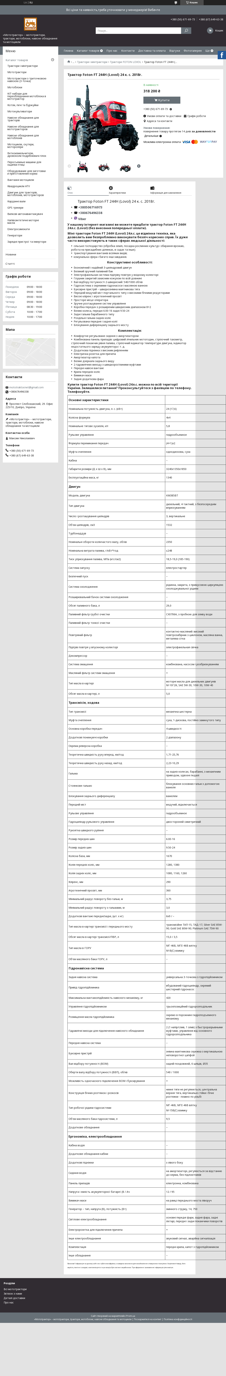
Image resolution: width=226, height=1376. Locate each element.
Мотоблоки (14, 87)
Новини (11, 254)
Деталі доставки (14, 1298)
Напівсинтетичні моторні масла (23, 222)
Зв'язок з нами (13, 1293)
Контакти (128, 50)
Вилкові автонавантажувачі (25, 214)
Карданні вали (16, 201)
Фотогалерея (193, 50)
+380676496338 (90, 213)
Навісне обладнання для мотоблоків (23, 137)
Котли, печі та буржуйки (22, 105)
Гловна (68, 50)
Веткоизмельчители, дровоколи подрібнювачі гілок (26, 155)
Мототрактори (16, 72)
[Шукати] (186, 30)
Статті (10, 263)
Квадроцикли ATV (18, 186)
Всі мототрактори (15, 1289)
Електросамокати (18, 229)
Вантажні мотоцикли (20, 180)
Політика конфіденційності (178, 1319)
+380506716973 (90, 207)
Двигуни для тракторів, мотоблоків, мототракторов (25, 194)
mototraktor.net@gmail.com (26, 387)
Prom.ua (130, 1316)
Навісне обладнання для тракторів (23, 119)
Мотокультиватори (19, 111)
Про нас (112, 50)
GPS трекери (15, 207)
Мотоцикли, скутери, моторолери (20, 146)
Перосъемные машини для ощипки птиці (24, 163)
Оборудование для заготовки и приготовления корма (26, 172)
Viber (82, 219)
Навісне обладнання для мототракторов (23, 128)
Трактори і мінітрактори (92, 62)
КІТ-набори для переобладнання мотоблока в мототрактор (26, 96)
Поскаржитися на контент (147, 1319)
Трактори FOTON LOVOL (125, 62)
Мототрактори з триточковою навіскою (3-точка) (26, 80)
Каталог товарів (88, 50)
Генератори (14, 235)
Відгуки (174, 50)
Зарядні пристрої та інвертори (26, 241)
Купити (164, 100)
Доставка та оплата (152, 50)
